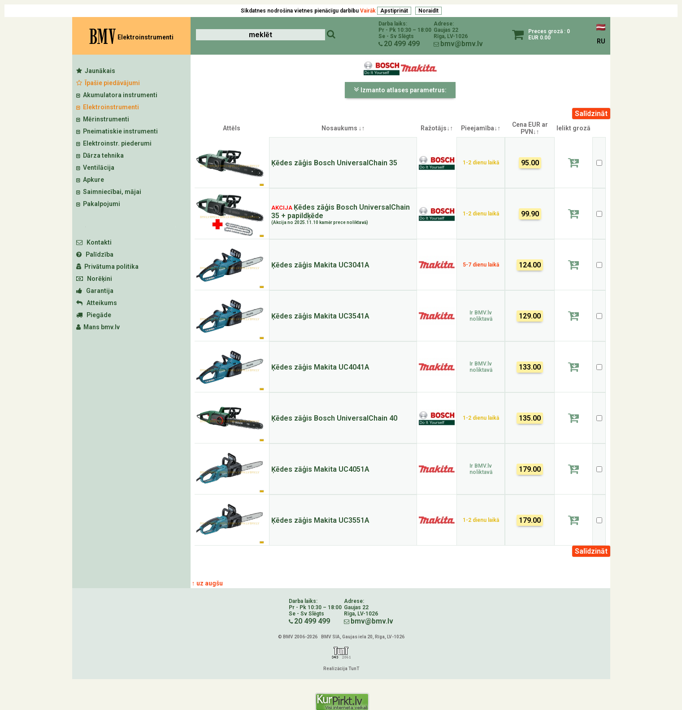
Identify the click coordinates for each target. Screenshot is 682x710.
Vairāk (368, 11)
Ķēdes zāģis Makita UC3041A (320, 265)
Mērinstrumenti (102, 119)
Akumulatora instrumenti (116, 95)
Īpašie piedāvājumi (108, 82)
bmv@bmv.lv (461, 43)
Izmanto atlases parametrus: (400, 90)
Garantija (94, 290)
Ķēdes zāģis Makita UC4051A (320, 469)
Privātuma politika (107, 266)
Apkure (90, 179)
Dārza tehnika (100, 155)
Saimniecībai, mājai (108, 191)
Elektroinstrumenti (107, 107)
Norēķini (94, 278)
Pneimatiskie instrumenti (117, 131)
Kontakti (94, 242)
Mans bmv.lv (98, 327)
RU (601, 41)
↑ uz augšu (207, 583)
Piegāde (93, 314)
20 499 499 (402, 43)
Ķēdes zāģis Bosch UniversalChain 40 (334, 418)
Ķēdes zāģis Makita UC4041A (320, 367)
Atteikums (96, 302)
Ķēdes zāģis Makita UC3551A (320, 520)
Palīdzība (94, 254)
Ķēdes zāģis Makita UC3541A (320, 316)
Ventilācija (95, 167)
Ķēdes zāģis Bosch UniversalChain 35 (334, 163)
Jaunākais (95, 70)
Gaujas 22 (446, 30)
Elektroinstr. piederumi (114, 143)
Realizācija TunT (341, 668)
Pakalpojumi (98, 203)
